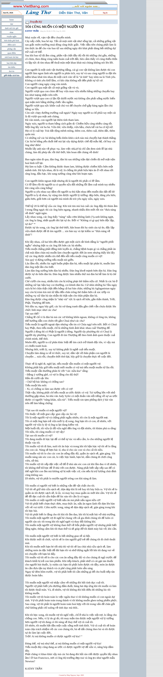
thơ (11, 24)
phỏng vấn (11, 49)
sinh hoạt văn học (12, 57)
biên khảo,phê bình (11, 40)
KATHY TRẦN (32, 31)
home (12, 20)
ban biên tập (11, 63)
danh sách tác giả (11, 28)
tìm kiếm (11, 67)
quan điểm (11, 53)
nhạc (12, 32)
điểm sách (12, 45)
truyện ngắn (11, 36)
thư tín (11, 71)
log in (105, 13)
